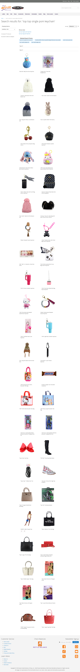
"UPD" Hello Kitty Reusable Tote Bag (26, 409)
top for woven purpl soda (67, 40)
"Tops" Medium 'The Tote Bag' (48, 529)
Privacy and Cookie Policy (9, 653)
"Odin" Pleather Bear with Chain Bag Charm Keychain (48, 241)
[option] (21, 532)
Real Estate (6, 665)
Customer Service (7, 644)
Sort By (66, 27)
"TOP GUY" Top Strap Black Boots (47, 458)
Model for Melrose (8, 663)
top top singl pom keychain (24, 34)
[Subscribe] (75, 643)
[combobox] (70, 9)
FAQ (71, 1)
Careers (5, 661)
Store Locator (76, 1)
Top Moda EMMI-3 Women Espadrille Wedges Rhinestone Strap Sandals (47, 40)
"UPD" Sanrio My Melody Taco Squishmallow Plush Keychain (46, 169)
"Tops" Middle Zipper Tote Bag (26, 579)
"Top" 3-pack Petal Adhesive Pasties (47, 603)
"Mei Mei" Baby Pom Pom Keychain (26, 72)
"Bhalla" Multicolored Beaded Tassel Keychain (46, 313)
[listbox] (28, 532)
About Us (6, 659)
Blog (69, 1)
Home (2, 18)
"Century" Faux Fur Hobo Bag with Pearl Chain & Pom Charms (47, 217)
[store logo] (12, 8)
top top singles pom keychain (25, 32)
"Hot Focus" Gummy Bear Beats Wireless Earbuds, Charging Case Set (27, 434)
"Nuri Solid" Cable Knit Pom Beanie (49, 96)
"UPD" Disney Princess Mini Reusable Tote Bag (26, 386)
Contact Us (6, 646)
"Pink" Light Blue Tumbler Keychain (49, 337)
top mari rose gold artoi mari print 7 (26, 40)
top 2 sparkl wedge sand (36, 42)
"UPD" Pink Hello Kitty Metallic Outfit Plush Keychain (25, 313)
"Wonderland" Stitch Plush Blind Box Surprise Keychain (26, 169)
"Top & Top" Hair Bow (23, 458)
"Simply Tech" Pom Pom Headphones (45, 73)
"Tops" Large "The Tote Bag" (25, 555)
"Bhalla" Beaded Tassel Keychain (27, 240)
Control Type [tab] (5, 30)
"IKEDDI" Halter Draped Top (26, 529)
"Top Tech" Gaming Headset (46, 505)
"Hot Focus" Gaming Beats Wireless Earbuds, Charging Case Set (49, 434)
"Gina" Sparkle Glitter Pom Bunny (47, 120)
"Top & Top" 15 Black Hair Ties (26, 481)
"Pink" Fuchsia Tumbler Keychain (27, 289)
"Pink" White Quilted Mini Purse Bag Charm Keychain (47, 265)
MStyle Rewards (7, 649)
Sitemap (5, 651)
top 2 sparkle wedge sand (24, 42)
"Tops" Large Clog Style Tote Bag (48, 627)
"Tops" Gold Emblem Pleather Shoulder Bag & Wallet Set (46, 556)
